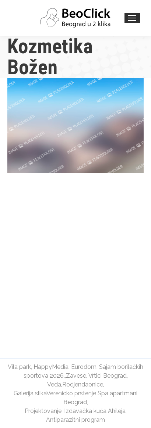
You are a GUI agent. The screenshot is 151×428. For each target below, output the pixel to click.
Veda (54, 384)
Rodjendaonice (82, 384)
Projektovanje (43, 410)
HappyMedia (51, 366)
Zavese (76, 375)
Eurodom (83, 366)
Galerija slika (30, 393)
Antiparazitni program (75, 419)
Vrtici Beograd (107, 375)
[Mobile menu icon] (132, 18)
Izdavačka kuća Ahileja (95, 410)
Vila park (19, 366)
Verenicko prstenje (71, 393)
